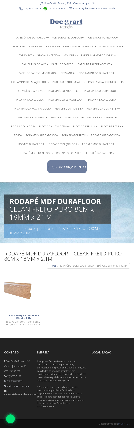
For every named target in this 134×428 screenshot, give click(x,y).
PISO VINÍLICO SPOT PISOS (67, 117)
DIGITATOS (124, 423)
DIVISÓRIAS (52, 46)
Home (53, 265)
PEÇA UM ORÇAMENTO (67, 166)
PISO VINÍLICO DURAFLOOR (101, 90)
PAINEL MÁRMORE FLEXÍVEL (98, 55)
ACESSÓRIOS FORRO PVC (102, 37)
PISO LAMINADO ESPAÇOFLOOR (29, 82)
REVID (18, 135)
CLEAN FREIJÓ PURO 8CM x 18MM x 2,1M (23, 317)
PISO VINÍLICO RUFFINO (32, 117)
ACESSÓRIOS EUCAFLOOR (68, 37)
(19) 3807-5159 (30, 8)
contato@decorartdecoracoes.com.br (92, 8)
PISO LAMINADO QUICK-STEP (106, 82)
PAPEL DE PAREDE (63, 64)
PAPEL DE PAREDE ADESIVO (95, 64)
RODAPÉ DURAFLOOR (32, 144)
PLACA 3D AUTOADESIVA (54, 126)
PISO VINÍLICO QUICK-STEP (103, 108)
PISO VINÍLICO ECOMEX (30, 99)
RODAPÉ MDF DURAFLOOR (99, 144)
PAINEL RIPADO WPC (35, 64)
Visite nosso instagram (16, 386)
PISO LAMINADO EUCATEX (68, 82)
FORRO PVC (26, 55)
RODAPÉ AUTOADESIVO (105, 135)
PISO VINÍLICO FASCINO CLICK (32, 108)
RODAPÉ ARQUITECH (75, 135)
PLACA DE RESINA (112, 126)
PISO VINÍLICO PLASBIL (68, 108)
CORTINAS (35, 46)
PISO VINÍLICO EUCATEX (103, 99)
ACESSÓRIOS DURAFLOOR (32, 37)
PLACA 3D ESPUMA (85, 126)
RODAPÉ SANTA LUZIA (100, 153)
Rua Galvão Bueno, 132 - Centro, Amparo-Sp (67, 3)
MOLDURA (71, 55)
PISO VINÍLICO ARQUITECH (64, 90)
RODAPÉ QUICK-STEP (69, 153)
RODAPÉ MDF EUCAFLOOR (36, 153)
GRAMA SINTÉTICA (49, 55)
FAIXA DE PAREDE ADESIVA (79, 46)
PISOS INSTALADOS (23, 126)
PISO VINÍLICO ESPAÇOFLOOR (66, 99)
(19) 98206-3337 (54, 8)
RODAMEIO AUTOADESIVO (42, 135)
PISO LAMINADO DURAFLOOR (97, 73)
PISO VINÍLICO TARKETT (102, 117)
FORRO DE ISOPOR (111, 46)
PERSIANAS (68, 73)
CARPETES (18, 46)
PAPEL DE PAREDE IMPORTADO (38, 73)
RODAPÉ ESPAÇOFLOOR (64, 144)
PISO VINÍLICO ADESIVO (30, 90)
